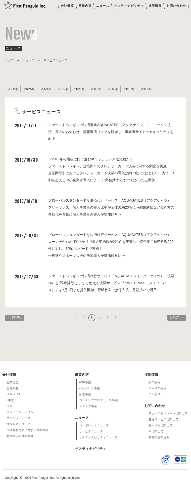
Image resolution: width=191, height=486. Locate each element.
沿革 (9, 406)
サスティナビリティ (129, 5)
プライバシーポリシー (21, 412)
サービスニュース (91, 431)
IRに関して (155, 431)
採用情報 (155, 5)
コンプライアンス (18, 418)
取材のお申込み (158, 437)
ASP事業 (85, 382)
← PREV (14, 318)
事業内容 (85, 5)
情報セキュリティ (18, 424)
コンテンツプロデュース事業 (98, 400)
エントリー (155, 394)
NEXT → (177, 318)
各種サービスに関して (163, 419)
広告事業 (85, 394)
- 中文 (10, 400)
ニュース (102, 5)
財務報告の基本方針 (19, 436)
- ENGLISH (13, 394)
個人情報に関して (160, 425)
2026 (11, 89)
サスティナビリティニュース (98, 437)
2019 (94, 89)
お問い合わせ (176, 5)
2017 (128, 89)
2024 (44, 89)
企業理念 (12, 382)
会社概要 (67, 5)
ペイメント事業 (89, 388)
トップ (9, 60)
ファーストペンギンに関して (167, 413)
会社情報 (9, 375)
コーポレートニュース (94, 425)
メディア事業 (88, 406)
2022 (61, 89)
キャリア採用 (157, 388)
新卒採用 (154, 382)
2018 (111, 89)
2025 (28, 89)
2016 (144, 89)
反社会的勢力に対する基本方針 (27, 430)
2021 (78, 89)
